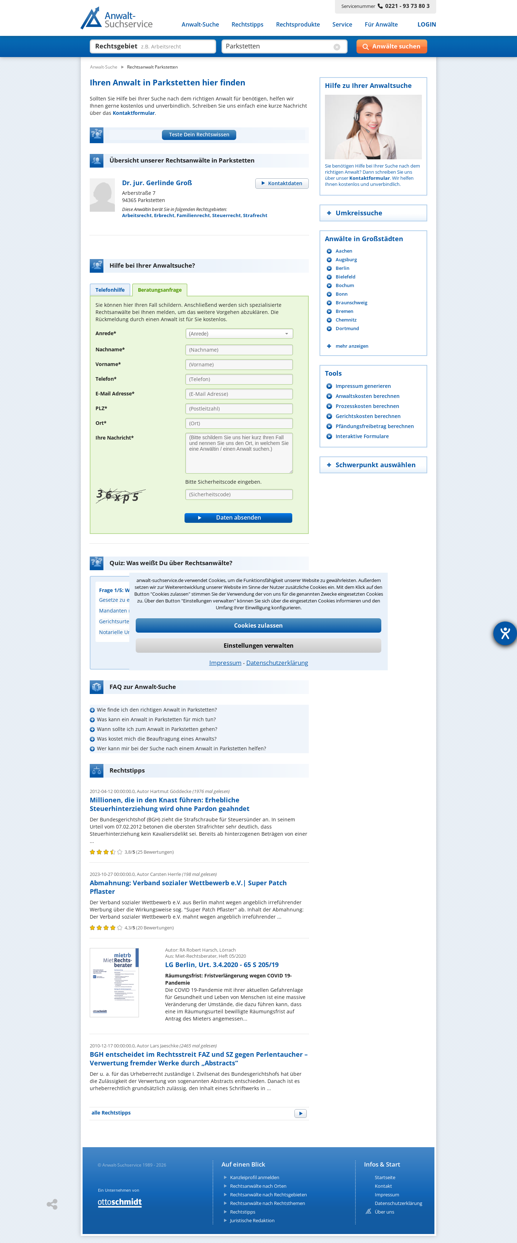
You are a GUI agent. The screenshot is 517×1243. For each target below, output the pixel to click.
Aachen (344, 251)
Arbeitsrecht (137, 215)
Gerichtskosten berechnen (368, 416)
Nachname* (110, 349)
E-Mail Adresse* (115, 393)
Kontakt (383, 1186)
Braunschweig (351, 303)
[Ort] (239, 423)
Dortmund (347, 328)
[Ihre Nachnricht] (239, 453)
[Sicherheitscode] (239, 494)
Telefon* (106, 378)
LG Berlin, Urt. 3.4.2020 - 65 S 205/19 (222, 964)
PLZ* (101, 408)
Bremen (344, 311)
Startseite (385, 1177)
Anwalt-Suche (200, 24)
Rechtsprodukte (298, 24)
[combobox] (239, 333)
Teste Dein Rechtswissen (199, 134)
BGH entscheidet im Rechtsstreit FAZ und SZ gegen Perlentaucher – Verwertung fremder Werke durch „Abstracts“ (199, 1058)
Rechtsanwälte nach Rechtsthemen (267, 1203)
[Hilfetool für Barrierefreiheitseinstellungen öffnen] (505, 633)
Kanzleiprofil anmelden (254, 1177)
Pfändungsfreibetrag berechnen (375, 426)
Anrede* (106, 333)
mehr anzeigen (352, 346)
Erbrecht (164, 215)
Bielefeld (345, 277)
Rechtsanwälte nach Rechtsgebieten (268, 1194)
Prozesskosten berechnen (367, 406)
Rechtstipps (248, 24)
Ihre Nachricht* (115, 437)
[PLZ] (239, 408)
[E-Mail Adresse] (239, 394)
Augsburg (346, 260)
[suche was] (146, 46)
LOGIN (427, 24)
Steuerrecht (226, 215)
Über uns (384, 1212)
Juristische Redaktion (252, 1220)
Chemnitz (346, 320)
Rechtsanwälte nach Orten (258, 1186)
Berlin (342, 268)
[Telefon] (239, 379)
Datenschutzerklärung (277, 662)
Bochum (345, 285)
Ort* (101, 422)
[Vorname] (239, 364)
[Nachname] (239, 349)
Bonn (342, 294)
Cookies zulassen (258, 625)
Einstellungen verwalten (259, 645)
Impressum (225, 662)
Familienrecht (193, 215)
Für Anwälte (381, 24)
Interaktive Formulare (362, 436)
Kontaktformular (134, 112)
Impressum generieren (363, 386)
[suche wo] (278, 46)
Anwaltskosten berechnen (368, 396)
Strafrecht (255, 215)
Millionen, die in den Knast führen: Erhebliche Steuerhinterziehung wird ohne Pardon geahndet (170, 804)
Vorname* (108, 364)
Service (342, 24)
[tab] (110, 289)
